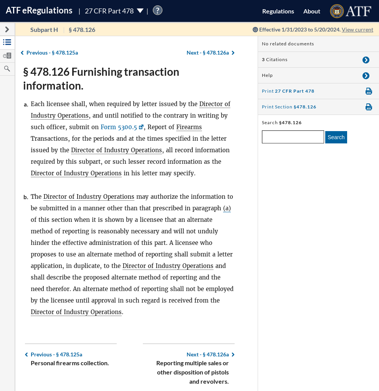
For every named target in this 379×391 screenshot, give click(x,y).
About (311, 11)
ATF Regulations (39, 10)
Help (267, 75)
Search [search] (336, 137)
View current (357, 29)
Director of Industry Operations (116, 150)
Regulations (278, 11)
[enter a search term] (293, 136)
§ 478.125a (52, 52)
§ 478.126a (208, 52)
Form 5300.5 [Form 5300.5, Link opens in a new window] (119, 127)
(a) (227, 208)
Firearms (189, 127)
